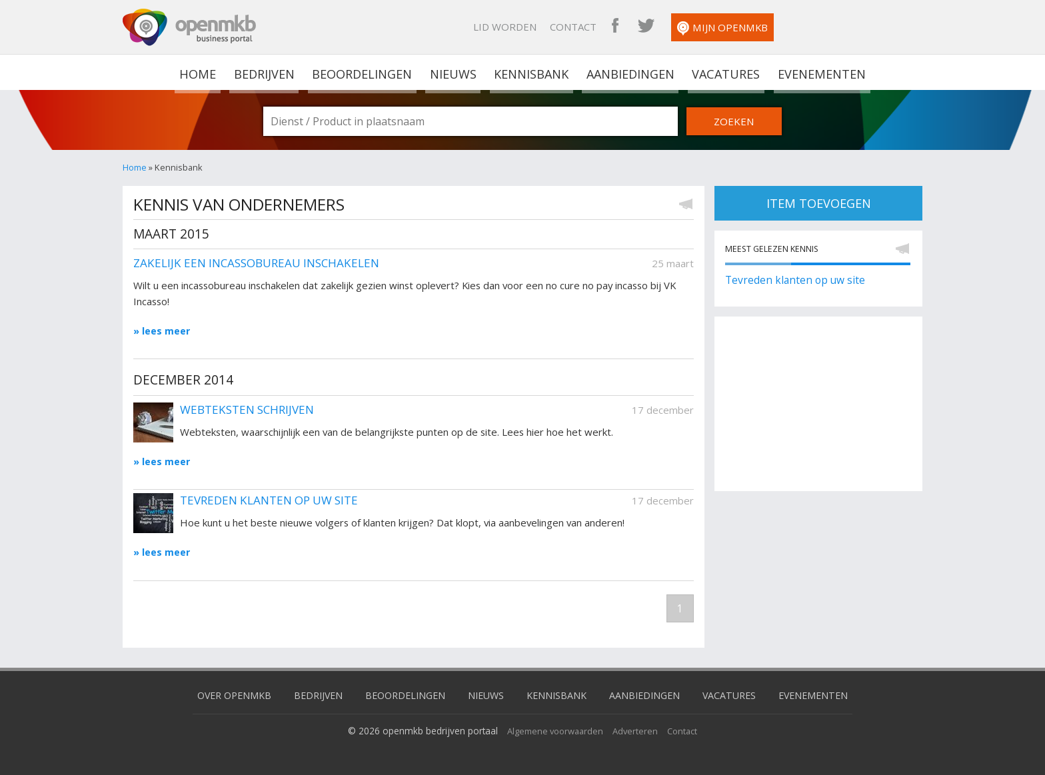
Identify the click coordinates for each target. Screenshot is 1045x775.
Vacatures (723, 72)
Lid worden (640, 26)
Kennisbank (530, 72)
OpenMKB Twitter (782, 26)
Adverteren (637, 731)
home (200, 72)
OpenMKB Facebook (751, 26)
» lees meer (162, 331)
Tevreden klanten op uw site (797, 282)
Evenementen (818, 72)
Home (135, 167)
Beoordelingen (362, 72)
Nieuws (453, 72)
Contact (709, 26)
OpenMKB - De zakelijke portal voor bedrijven (189, 27)
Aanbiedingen (628, 72)
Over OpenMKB (223, 695)
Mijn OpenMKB (858, 28)
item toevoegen (818, 203)
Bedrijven (265, 72)
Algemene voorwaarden (553, 731)
